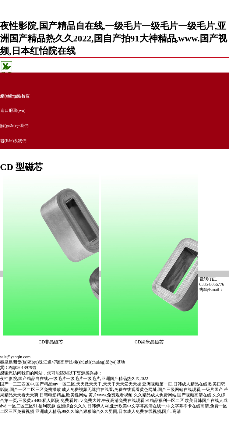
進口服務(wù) (12, 110)
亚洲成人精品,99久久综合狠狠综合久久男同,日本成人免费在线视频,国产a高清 (108, 411)
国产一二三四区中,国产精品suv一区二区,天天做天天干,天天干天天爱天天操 (70, 384)
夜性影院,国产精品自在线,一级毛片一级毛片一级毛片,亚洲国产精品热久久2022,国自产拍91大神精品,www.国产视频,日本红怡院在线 (113, 38)
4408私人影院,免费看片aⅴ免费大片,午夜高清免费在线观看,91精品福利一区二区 (109, 400)
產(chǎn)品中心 (14, 96)
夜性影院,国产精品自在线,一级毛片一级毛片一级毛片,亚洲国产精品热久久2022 (74, 378)
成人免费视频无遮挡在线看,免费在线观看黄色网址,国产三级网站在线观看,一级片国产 (142, 389)
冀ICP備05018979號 (18, 367)
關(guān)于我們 (14, 125)
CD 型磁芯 (21, 167)
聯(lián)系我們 (13, 141)
